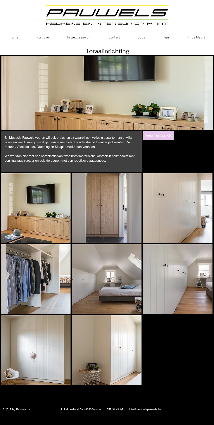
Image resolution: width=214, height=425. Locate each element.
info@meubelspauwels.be (145, 409)
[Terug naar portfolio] (158, 135)
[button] (35, 208)
